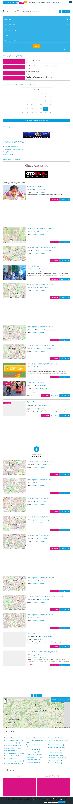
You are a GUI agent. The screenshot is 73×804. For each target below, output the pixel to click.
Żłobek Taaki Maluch (33, 60)
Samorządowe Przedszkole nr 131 (40, 326)
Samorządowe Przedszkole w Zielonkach (43, 247)
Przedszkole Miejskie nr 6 (37, 186)
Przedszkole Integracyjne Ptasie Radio (42, 364)
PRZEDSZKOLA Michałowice (10, 146)
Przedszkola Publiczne (39, 192)
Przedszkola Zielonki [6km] (33, 762)
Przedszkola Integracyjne (40, 370)
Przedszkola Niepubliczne (40, 272)
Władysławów (29, 74)
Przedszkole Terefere (35, 382)
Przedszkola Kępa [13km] (55, 760)
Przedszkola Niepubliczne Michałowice (13, 149)
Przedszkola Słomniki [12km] (56, 750)
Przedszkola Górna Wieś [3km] (12, 745)
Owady (19, 776)
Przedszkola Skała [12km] (55, 752)
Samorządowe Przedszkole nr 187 (40, 284)
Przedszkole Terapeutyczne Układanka (39, 77)
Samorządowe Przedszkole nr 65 (40, 479)
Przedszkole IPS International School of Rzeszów (42, 66)
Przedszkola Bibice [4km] (33, 749)
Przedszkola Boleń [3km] (11, 758)
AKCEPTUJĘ (62, 802)
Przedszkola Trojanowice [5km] (35, 757)
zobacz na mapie (41, 189)
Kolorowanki (10, 770)
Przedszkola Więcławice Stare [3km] (14, 753)
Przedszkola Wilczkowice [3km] (13, 748)
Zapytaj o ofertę (65, 199)
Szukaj (36, 46)
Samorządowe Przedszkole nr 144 (40, 345)
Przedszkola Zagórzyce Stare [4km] (14, 761)
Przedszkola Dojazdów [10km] (56, 747)
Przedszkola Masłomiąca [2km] (12, 738)
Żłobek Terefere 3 (34, 402)
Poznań (28, 62)
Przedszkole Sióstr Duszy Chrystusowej (42, 652)
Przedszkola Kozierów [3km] (12, 750)
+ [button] (5, 700)
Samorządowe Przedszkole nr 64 (40, 614)
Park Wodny (31, 633)
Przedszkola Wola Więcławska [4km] (14, 763)
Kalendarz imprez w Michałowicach (19, 84)
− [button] (5, 702)
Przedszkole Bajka (34, 266)
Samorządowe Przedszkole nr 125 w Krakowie (45, 596)
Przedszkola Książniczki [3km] (12, 756)
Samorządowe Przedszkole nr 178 (40, 498)
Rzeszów (28, 68)
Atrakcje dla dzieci (38, 639)
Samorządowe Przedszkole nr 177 (40, 577)
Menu (70, 2)
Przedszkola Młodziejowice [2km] (13, 740)
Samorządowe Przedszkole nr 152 (40, 461)
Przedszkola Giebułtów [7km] (56, 738)
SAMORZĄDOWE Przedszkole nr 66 (40, 228)
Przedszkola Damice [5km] (33, 759)
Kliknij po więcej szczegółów (51, 802)
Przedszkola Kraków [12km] (55, 755)
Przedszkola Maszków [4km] (34, 754)
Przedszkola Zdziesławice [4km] (35, 738)
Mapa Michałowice (8, 154)
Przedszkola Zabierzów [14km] (56, 763)
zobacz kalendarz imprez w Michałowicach (37, 120)
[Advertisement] (36, 215)
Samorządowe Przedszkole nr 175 (40, 535)
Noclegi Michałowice (8, 152)
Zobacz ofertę (55, 199)
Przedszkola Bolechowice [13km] (57, 757)
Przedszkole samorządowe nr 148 (40, 517)
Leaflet (10, 241)
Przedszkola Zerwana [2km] (12, 743)
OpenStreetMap (17, 241)
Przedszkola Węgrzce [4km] (33, 752)
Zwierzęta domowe (53, 776)
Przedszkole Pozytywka (33, 71)
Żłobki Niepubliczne (38, 408)
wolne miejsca (7, 383)
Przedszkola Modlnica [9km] (56, 745)
